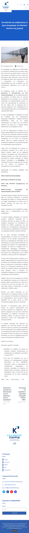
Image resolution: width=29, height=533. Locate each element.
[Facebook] (21, 4)
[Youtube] (24, 4)
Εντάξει (15, 530)
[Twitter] (18, 4)
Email (3, 506)
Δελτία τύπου (20, 66)
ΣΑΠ (23, 379)
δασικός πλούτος (15, 379)
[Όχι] (27, 527)
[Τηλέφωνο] (27, 4)
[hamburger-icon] (26, 8)
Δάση (7, 379)
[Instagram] (15, 491)
